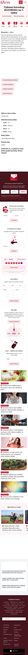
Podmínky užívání (7, 634)
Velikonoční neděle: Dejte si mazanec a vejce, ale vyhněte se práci (11, 387)
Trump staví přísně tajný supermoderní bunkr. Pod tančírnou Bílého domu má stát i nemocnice (14, 571)
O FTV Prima (6, 625)
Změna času (13, 603)
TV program (7, 603)
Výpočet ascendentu (19, 610)
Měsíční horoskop (8, 89)
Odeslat (22, 191)
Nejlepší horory (22, 602)
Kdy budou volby (6, 605)
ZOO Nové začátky (14, 605)
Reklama (5, 629)
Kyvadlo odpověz (14, 322)
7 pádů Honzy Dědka (8, 607)
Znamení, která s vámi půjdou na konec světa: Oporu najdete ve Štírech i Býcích (12, 432)
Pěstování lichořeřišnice (9, 610)
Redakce (16, 640)
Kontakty (16, 632)
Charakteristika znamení (10, 80)
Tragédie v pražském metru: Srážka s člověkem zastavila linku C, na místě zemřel (13, 579)
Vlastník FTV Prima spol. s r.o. (7, 641)
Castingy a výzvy (18, 629)
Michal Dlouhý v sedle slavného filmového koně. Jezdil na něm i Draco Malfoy (12, 528)
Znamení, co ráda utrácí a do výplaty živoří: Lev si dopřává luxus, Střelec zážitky (11, 454)
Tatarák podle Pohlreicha (12, 608)
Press (15, 627)
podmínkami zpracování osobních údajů (12, 198)
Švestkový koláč (14, 613)
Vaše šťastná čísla (21, 259)
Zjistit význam (14, 301)
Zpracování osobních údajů (17, 635)
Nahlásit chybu (6, 644)
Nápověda (16, 638)
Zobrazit (14, 250)
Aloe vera (19, 608)
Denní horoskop (6, 16)
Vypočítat (14, 220)
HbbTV (5, 632)
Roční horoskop (7, 93)
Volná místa (6, 627)
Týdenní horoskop (19, 16)
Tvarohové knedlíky (10, 612)
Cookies (5, 638)
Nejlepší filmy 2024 (13, 602)
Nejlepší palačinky (18, 612)
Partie (18, 603)
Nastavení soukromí (16, 645)
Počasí (21, 603)
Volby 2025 (15, 607)
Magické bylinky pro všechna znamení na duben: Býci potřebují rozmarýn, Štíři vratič (12, 476)
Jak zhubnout (6, 602)
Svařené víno (21, 607)
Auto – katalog (22, 605)
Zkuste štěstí (14, 267)
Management (17, 625)
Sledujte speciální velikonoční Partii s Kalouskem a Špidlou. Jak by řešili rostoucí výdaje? (13, 586)
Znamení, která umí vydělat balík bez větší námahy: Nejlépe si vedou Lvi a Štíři (12, 410)
